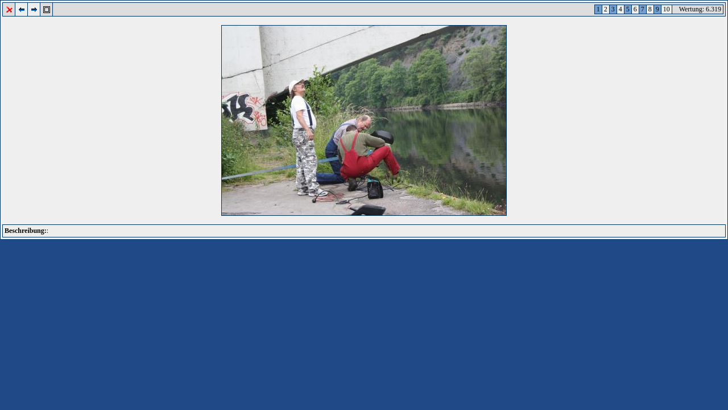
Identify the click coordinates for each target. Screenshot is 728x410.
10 (666, 9)
